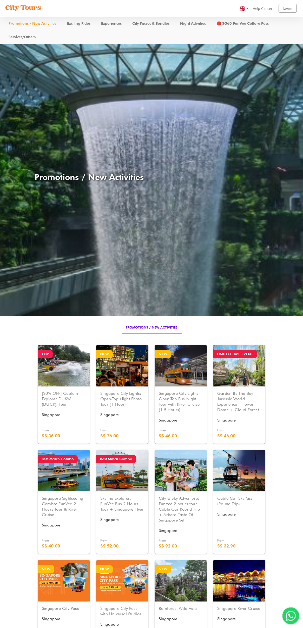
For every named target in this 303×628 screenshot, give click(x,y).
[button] (244, 8)
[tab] (152, 327)
